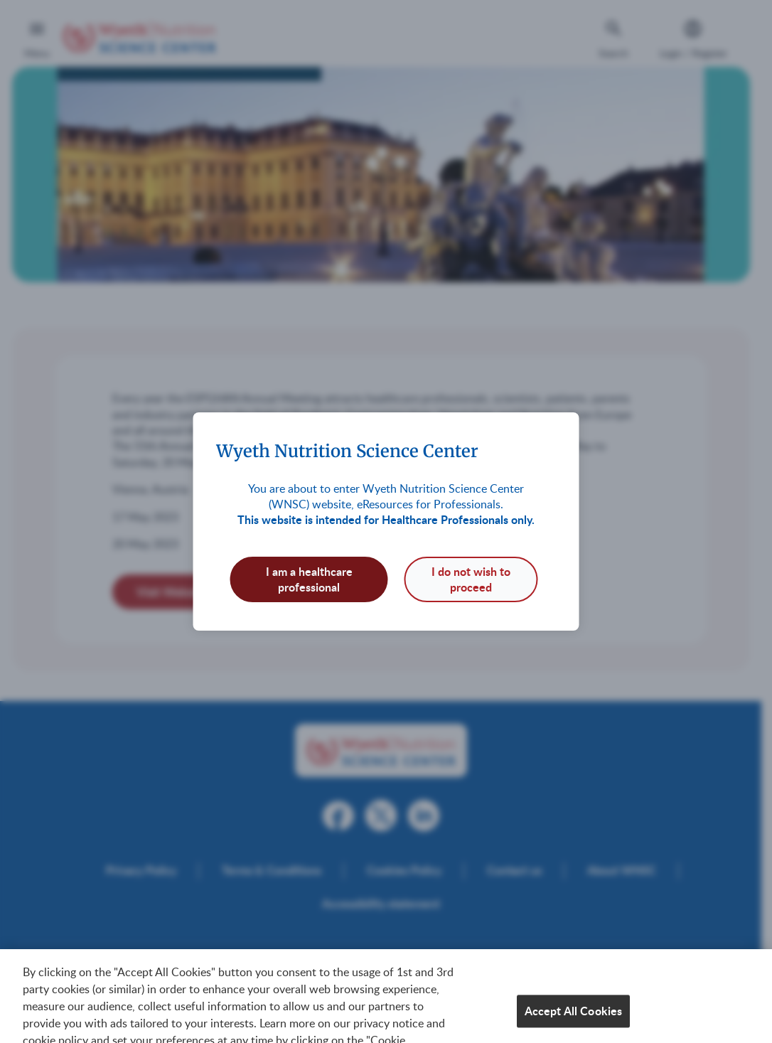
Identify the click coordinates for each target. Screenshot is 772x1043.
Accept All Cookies (574, 1018)
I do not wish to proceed (470, 579)
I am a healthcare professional (309, 579)
